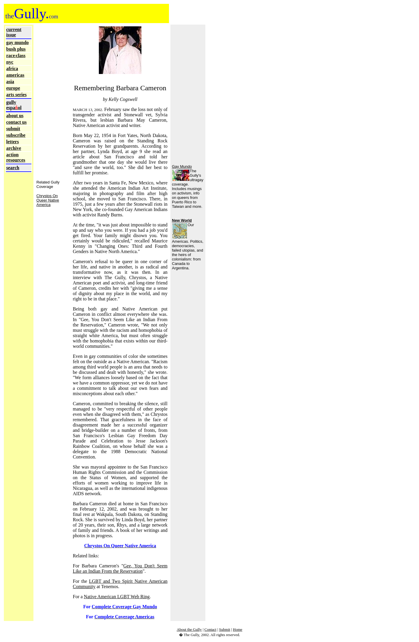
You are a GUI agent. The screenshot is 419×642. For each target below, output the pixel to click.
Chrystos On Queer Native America (47, 200)
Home (237, 629)
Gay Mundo (182, 166)
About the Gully (189, 629)
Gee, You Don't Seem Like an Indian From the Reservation (120, 568)
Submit (224, 629)
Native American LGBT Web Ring (116, 596)
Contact (210, 629)
